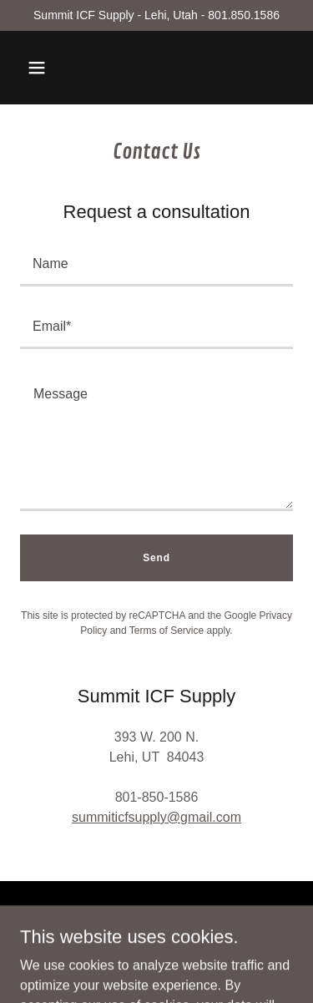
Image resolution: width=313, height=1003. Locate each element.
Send (156, 558)
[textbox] (156, 265)
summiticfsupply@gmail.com (156, 817)
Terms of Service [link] (166, 630)
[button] (36, 67)
